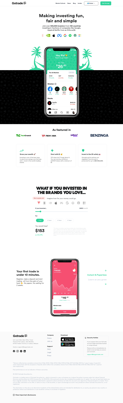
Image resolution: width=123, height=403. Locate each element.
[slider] (40, 211)
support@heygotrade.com (95, 354)
